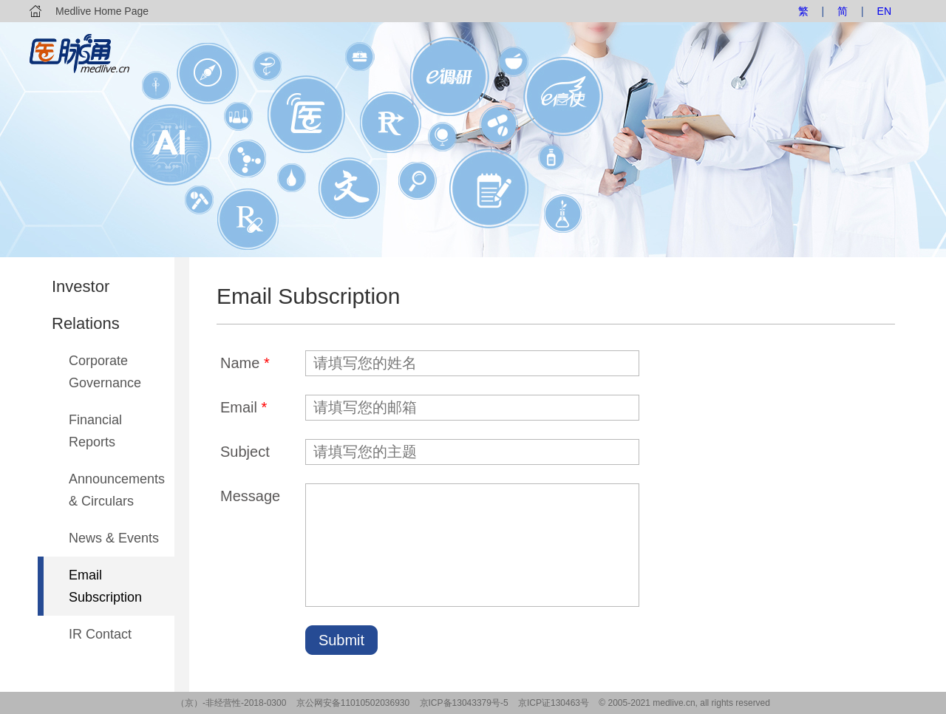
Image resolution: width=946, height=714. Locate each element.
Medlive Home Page (102, 11)
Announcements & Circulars (117, 490)
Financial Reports (95, 430)
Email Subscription (105, 586)
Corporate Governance (105, 371)
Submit (341, 640)
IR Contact (100, 634)
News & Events (114, 538)
